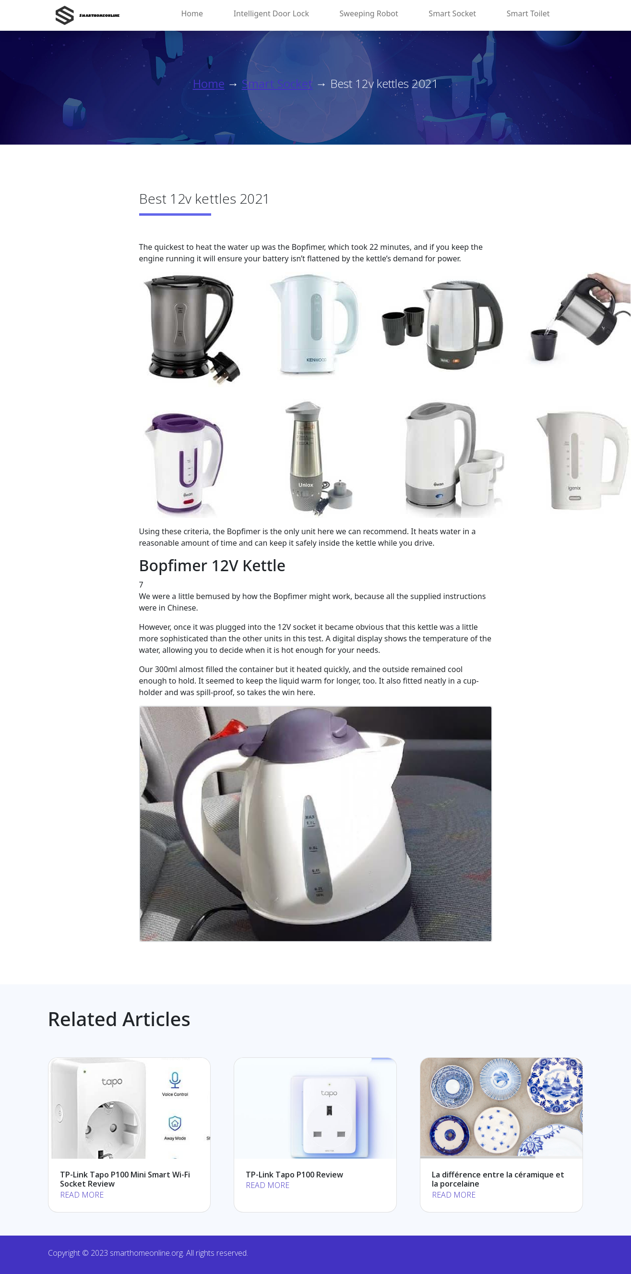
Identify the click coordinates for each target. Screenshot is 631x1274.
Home (192, 13)
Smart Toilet (528, 13)
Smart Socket (452, 13)
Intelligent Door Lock (271, 13)
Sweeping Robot (369, 13)
